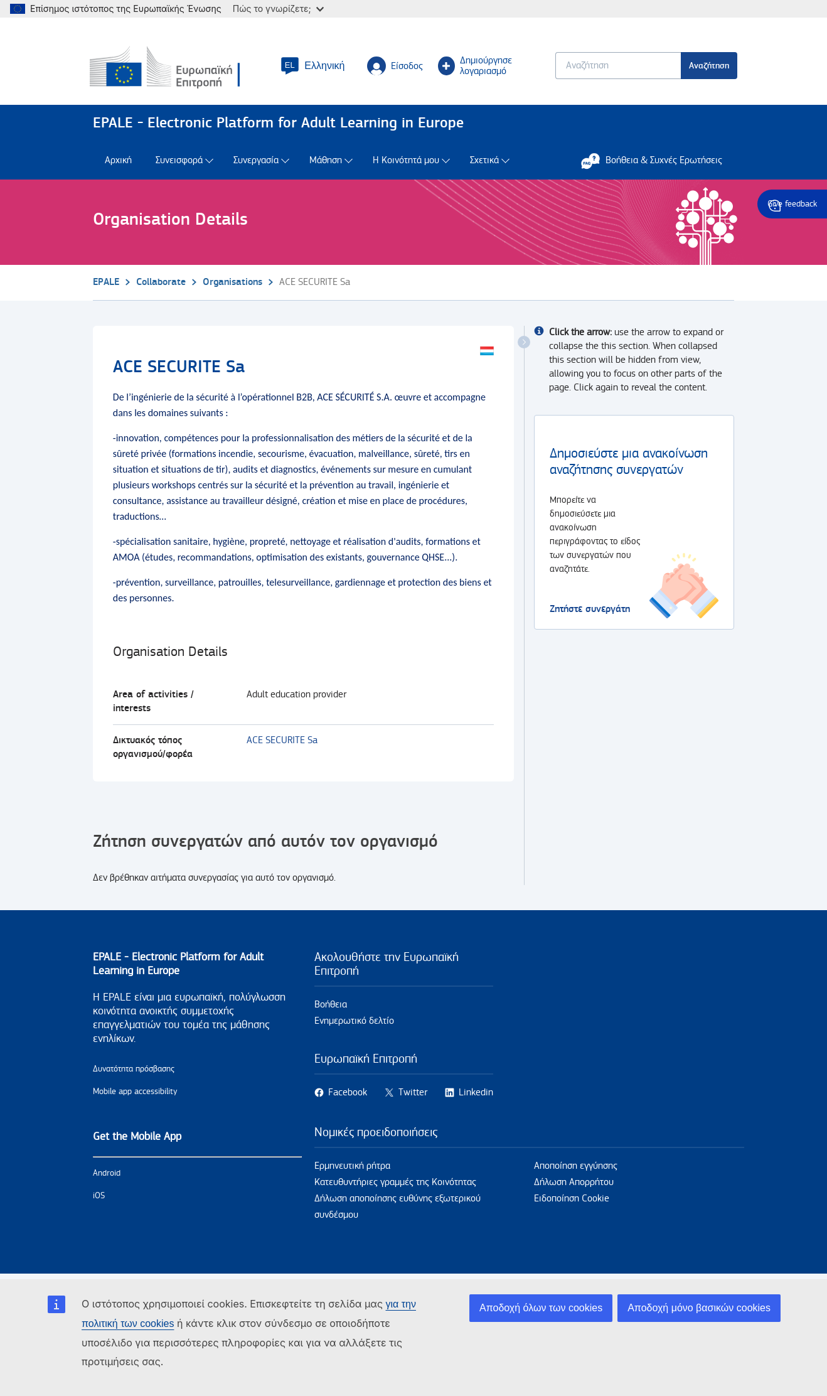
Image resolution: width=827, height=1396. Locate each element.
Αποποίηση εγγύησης (575, 1167)
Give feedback (792, 204)
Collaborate (161, 283)
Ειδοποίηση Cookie (571, 1200)
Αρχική (118, 162)
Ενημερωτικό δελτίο (354, 1022)
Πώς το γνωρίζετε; (278, 8)
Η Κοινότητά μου (406, 162)
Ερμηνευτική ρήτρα (352, 1167)
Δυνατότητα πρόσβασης (133, 1070)
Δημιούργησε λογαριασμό (476, 66)
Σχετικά (484, 162)
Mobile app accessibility (135, 1093)
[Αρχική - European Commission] (180, 68)
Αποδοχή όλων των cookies (540, 1307)
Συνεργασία (256, 162)
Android (106, 1174)
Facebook (347, 1094)
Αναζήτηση (706, 66)
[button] (314, 66)
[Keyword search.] (615, 66)
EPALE (106, 283)
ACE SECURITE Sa (282, 742)
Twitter (412, 1094)
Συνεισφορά (179, 162)
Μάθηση (325, 162)
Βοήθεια (330, 1006)
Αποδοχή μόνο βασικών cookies (699, 1307)
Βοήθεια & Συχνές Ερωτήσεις (658, 161)
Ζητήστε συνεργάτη (590, 610)
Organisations (232, 283)
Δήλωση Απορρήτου (574, 1183)
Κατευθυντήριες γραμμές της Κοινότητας (395, 1183)
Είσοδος (397, 66)
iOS (99, 1197)
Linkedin (476, 1094)
